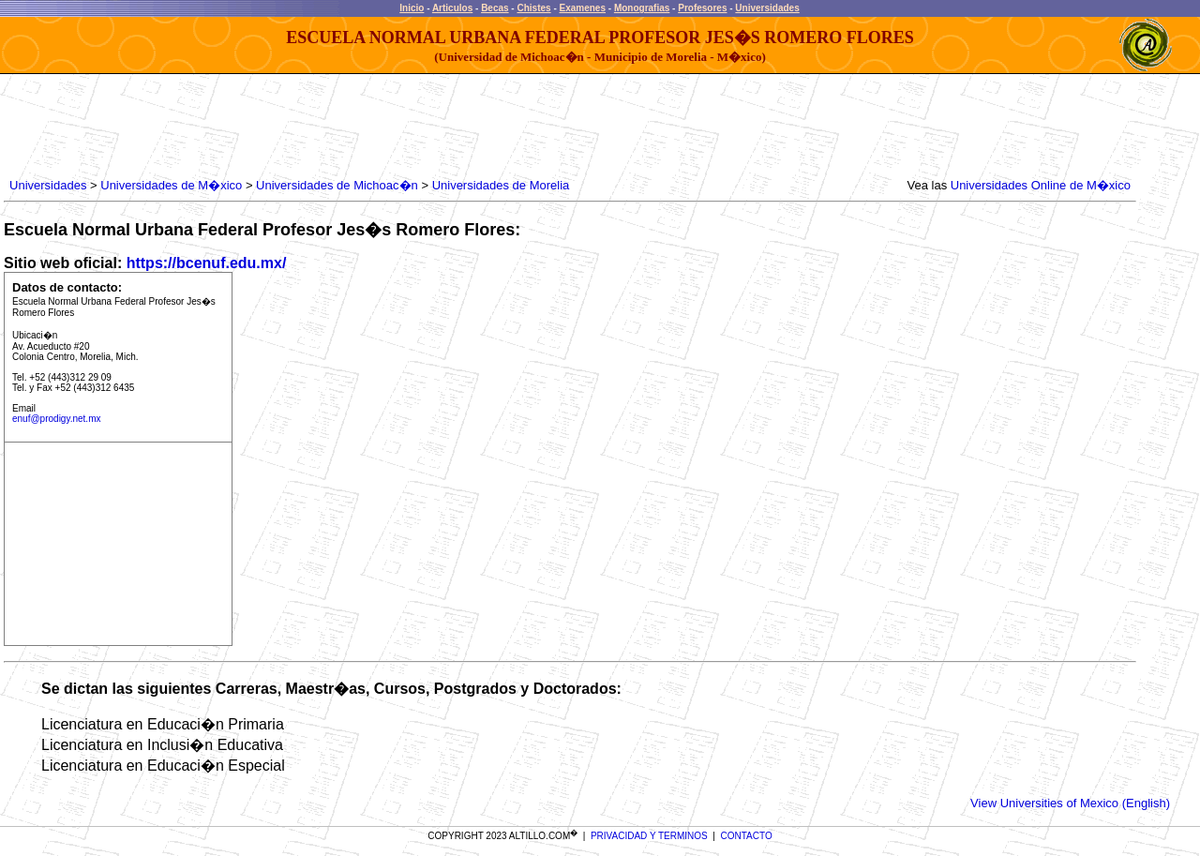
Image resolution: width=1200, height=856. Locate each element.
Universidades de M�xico (171, 185)
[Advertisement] (347, 126)
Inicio (411, 8)
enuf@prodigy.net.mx (56, 418)
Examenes (583, 8)
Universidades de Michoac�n (337, 185)
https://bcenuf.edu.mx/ (207, 263)
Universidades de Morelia (501, 185)
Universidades (767, 8)
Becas (494, 8)
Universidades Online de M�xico (1041, 185)
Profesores (702, 8)
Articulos (452, 8)
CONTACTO (746, 836)
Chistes (533, 8)
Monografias (641, 8)
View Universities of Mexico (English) (1070, 803)
